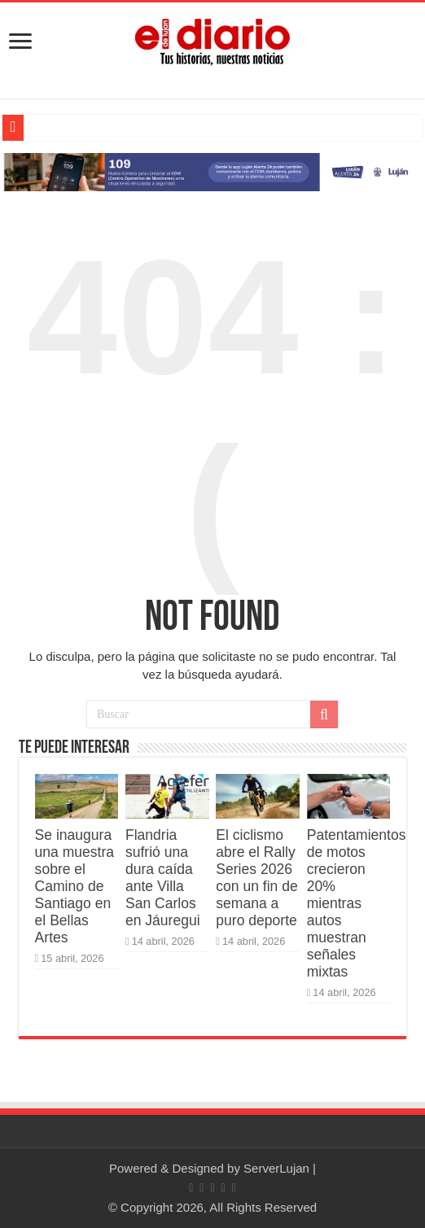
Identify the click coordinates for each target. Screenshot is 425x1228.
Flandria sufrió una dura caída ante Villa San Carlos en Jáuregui (162, 878)
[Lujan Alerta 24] (212, 171)
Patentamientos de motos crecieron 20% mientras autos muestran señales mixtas (356, 903)
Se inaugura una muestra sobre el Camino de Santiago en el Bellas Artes (74, 886)
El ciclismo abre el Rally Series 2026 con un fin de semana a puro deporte (256, 878)
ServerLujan (276, 1168)
